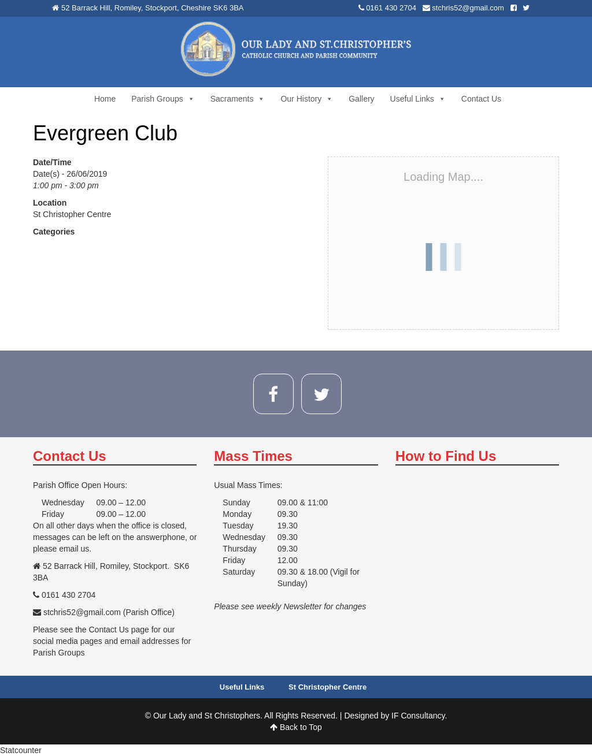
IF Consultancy (418, 715)
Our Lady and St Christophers (206, 715)
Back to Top (296, 727)
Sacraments (237, 98)
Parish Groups (162, 98)
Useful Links (418, 98)
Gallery (361, 98)
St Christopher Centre (72, 214)
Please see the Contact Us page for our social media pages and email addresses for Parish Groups (112, 641)
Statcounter (21, 750)
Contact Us (481, 98)
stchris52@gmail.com (468, 7)
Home (105, 98)
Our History (306, 98)
